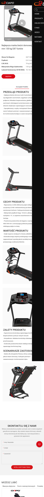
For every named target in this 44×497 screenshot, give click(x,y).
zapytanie (8, 76)
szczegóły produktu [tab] (22, 87)
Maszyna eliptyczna (9, 486)
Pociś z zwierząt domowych (26, 486)
